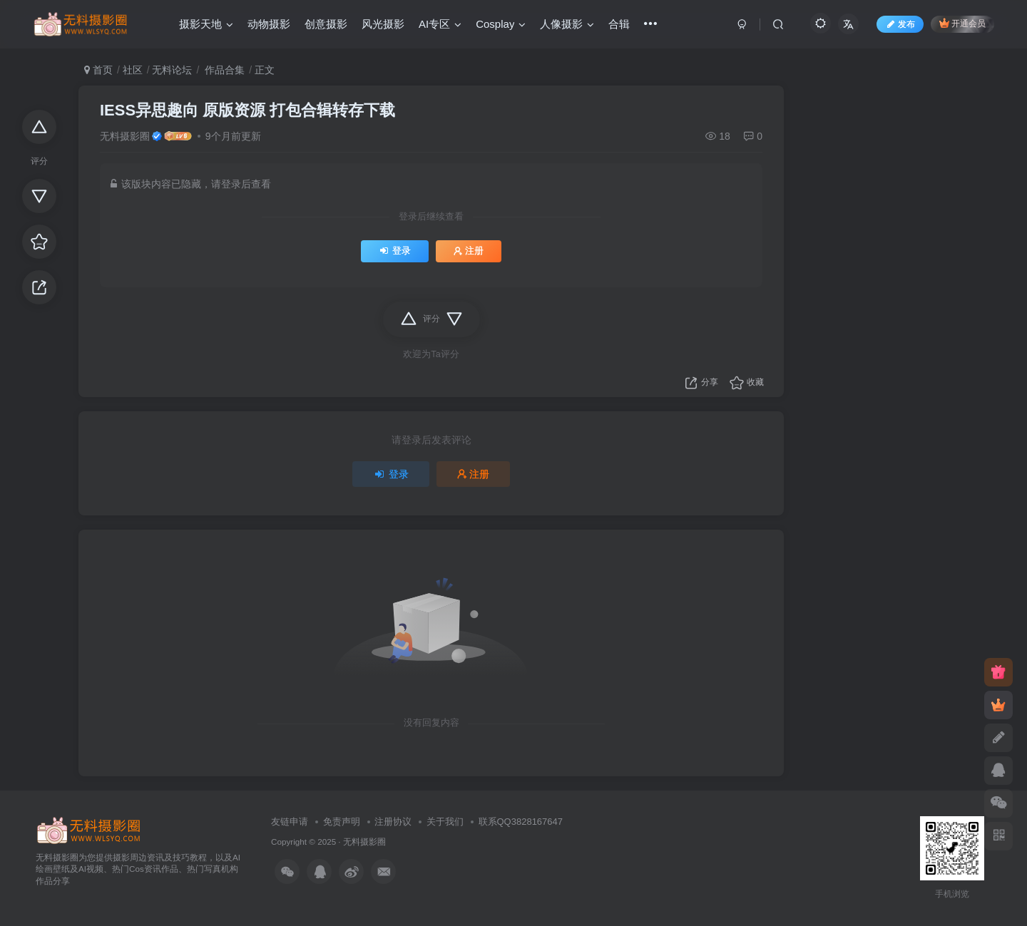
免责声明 (341, 821)
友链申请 (289, 821)
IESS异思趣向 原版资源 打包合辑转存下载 (247, 110)
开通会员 (962, 23)
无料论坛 (172, 70)
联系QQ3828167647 (521, 821)
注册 (469, 251)
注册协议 (393, 821)
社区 (133, 70)
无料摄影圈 (125, 136)
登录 (395, 251)
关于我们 (445, 821)
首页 (98, 70)
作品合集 (223, 70)
